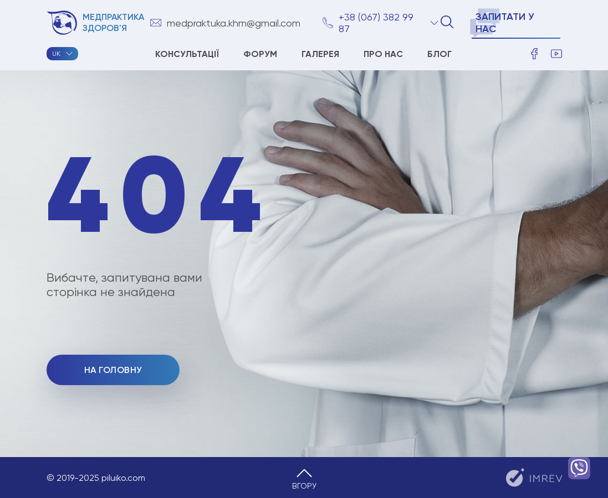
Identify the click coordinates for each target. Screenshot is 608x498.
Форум (260, 54)
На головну (113, 370)
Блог (439, 54)
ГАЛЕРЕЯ (320, 54)
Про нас (383, 54)
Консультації (187, 54)
